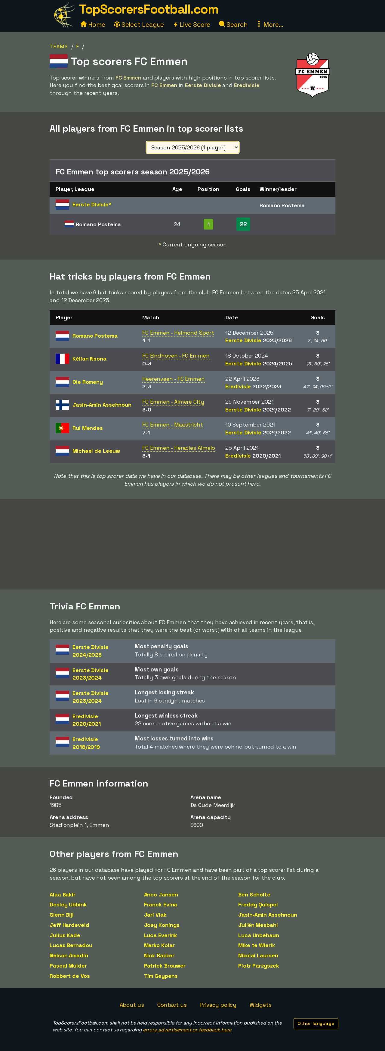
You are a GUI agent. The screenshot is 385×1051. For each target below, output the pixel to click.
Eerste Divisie (258, 340)
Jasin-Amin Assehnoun (267, 914)
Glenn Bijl (62, 914)
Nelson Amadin (69, 955)
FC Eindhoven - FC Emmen (176, 355)
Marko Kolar (159, 945)
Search (233, 24)
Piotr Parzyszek (258, 965)
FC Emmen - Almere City (173, 401)
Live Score (191, 24)
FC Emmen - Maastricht (172, 424)
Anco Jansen (161, 894)
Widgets (260, 1004)
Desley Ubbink (68, 904)
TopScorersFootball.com (148, 9)
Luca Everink (160, 935)
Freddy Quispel (258, 904)
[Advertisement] (192, 544)
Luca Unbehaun (258, 935)
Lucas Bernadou (71, 945)
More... (269, 24)
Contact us (172, 1004)
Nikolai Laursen (258, 955)
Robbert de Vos (70, 975)
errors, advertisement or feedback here (187, 1030)
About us (132, 1004)
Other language (315, 1023)
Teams (59, 46)
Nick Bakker (159, 955)
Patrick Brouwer (165, 965)
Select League (139, 24)
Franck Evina (160, 904)
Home (93, 24)
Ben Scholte (254, 894)
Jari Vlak (155, 914)
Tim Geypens (161, 975)
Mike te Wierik (256, 945)
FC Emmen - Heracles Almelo (178, 447)
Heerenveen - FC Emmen (173, 378)
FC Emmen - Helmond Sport (178, 332)
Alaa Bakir (62, 894)
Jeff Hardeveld (69, 924)
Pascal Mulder (68, 965)
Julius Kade (65, 935)
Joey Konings (162, 924)
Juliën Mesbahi (258, 924)
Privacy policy (218, 1004)
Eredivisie (253, 386)
